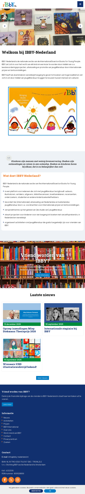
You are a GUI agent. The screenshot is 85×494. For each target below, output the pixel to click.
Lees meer (7, 405)
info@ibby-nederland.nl (18, 457)
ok (50, 491)
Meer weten (36, 491)
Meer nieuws (43, 379)
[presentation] (4, 26)
